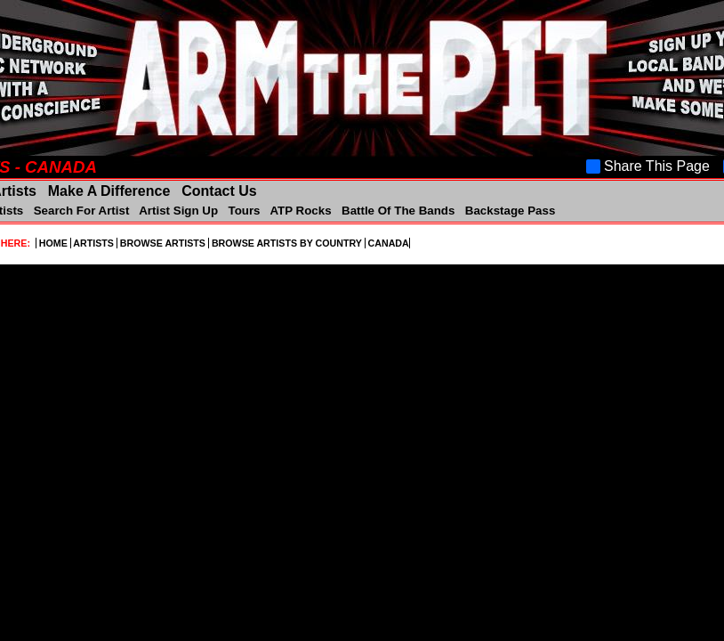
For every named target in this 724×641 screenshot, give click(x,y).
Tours (244, 210)
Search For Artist (81, 210)
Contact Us (217, 191)
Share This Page (648, 166)
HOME (53, 243)
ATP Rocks (300, 210)
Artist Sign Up (178, 210)
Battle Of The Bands (398, 210)
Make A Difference (108, 191)
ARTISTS (94, 243)
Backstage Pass (508, 210)
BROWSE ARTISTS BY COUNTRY (287, 243)
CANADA (387, 243)
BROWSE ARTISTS (162, 243)
